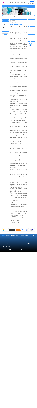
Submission (21, 244)
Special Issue (14, 246)
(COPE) (6, 237)
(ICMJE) (26, 237)
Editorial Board (21, 245)
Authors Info (14, 244)
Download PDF (19, 24)
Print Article (12, 24)
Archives (20, 243)
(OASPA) (15, 237)
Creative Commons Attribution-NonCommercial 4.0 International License (22, 249)
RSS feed (31, 44)
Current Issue (14, 245)
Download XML (15, 24)
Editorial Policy (14, 243)
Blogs (20, 246)
